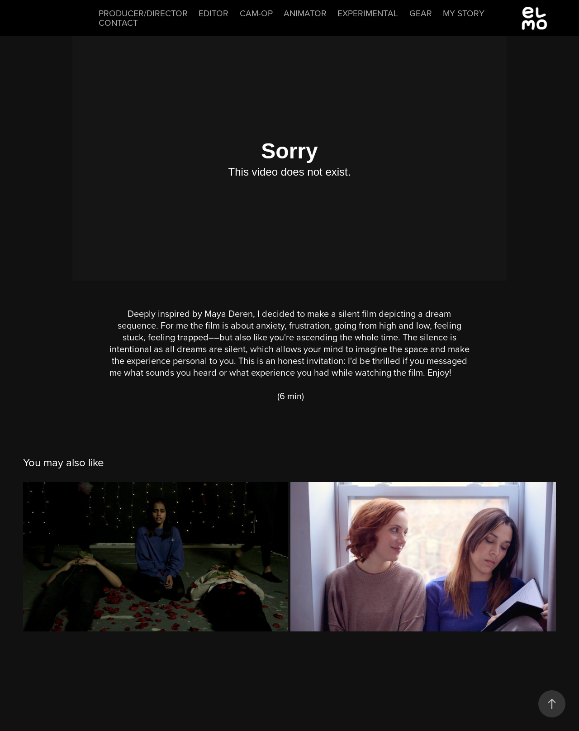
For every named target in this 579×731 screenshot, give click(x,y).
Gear (420, 13)
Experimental (367, 13)
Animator (305, 13)
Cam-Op (256, 13)
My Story (463, 13)
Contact (118, 22)
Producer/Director (143, 13)
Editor (213, 13)
